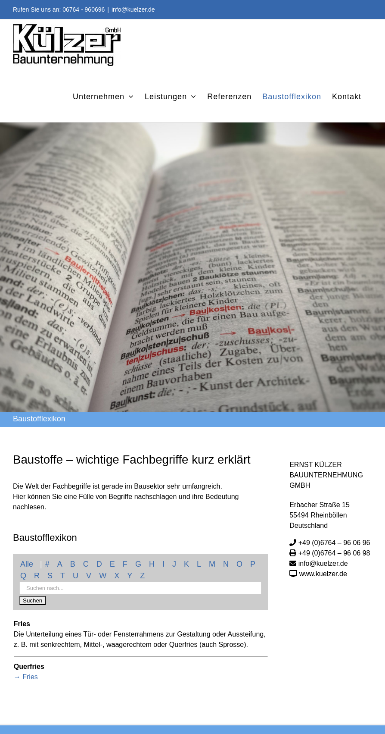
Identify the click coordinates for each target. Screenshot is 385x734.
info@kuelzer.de (133, 9)
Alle (26, 564)
